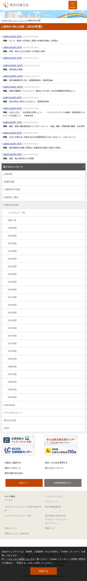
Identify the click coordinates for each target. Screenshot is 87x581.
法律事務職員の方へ (63, 483)
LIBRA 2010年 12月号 (13, 65)
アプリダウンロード (13, 413)
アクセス (9, 500)
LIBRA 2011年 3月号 (12, 36)
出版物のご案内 (11, 197)
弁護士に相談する (13, 462)
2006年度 (12, 382)
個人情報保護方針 (53, 507)
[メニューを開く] (82, 5)
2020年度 (12, 274)
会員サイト (24, 483)
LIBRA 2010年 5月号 (12, 144)
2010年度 (12, 351)
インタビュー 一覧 (16, 212)
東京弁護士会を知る (14, 473)
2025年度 (12, 236)
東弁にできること (13, 468)
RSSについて (11, 528)
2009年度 (12, 359)
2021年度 (12, 266)
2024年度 (12, 243)
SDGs (7, 428)
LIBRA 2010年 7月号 (12, 122)
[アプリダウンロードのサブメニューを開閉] (81, 413)
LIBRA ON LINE (11, 205)
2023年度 (12, 251)
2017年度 (12, 297)
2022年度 (12, 259)
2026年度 (12, 228)
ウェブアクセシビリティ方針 (18, 515)
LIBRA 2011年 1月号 (12, 58)
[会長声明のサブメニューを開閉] (81, 174)
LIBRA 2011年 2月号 (12, 47)
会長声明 (8, 174)
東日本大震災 (10, 420)
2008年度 (12, 366)
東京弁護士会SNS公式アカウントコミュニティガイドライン (56, 519)
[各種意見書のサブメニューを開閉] (81, 182)
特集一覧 (12, 220)
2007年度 (12, 374)
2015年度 (12, 312)
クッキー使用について (21, 559)
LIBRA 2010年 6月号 (12, 133)
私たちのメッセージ (13, 167)
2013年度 (12, 328)
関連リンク (50, 528)
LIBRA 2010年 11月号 (13, 76)
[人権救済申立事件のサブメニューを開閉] (81, 190)
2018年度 (12, 289)
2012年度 (12, 336)
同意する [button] (43, 571)
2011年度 (12, 343)
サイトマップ (51, 501)
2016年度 (12, 305)
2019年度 (12, 282)
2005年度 (12, 389)
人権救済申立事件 (12, 189)
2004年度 (12, 397)
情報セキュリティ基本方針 (17, 533)
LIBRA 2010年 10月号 (13, 87)
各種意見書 (9, 182)
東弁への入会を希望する (56, 462)
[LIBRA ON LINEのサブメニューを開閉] (81, 205)
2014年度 (12, 320)
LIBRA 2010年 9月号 (12, 97)
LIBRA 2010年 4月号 (12, 154)
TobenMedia (9, 405)
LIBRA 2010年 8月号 (12, 108)
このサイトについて (54, 496)
